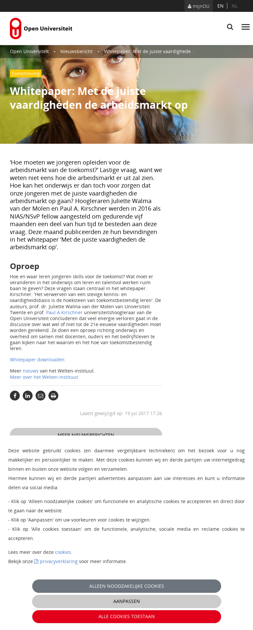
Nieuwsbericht (76, 51)
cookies (63, 552)
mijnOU (199, 6)
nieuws (31, 371)
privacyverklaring (59, 561)
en (220, 6)
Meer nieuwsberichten (86, 435)
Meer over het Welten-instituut (44, 377)
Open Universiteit (29, 51)
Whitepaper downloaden (37, 359)
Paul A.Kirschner (64, 312)
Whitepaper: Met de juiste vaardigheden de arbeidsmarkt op (171, 51)
